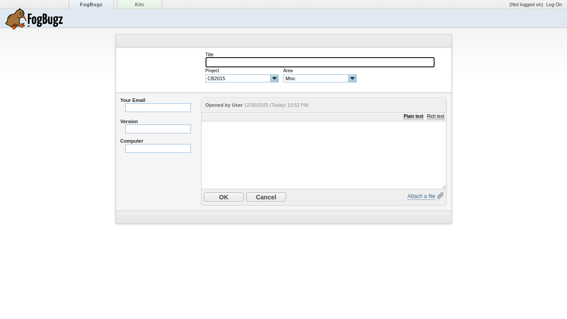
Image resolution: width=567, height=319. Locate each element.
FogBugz (91, 4)
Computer (132, 141)
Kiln (139, 4)
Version (129, 121)
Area (287, 70)
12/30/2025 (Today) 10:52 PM (276, 105)
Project (212, 70)
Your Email (133, 100)
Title (210, 54)
